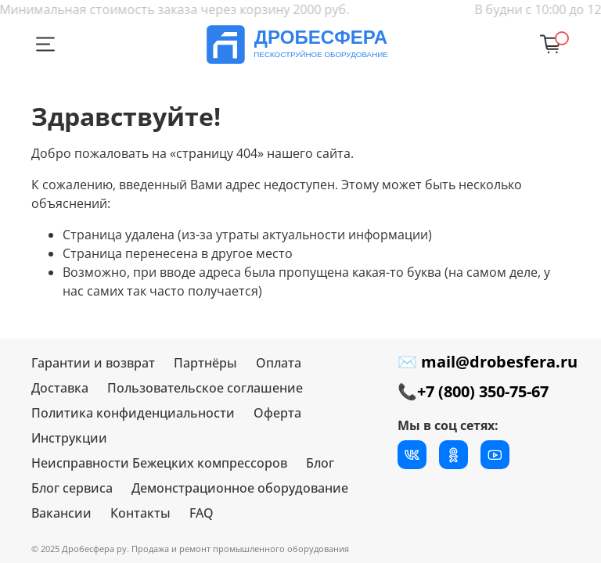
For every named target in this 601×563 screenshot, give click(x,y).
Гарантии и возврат (93, 362)
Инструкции (69, 437)
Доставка (59, 387)
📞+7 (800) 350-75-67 (473, 391)
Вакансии (61, 513)
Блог (320, 463)
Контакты (140, 513)
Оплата (278, 362)
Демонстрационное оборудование (239, 488)
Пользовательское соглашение (205, 387)
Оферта (277, 412)
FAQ (201, 513)
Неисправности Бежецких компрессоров (159, 463)
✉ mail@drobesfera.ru (488, 361)
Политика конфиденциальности (133, 412)
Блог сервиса (72, 488)
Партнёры (205, 362)
